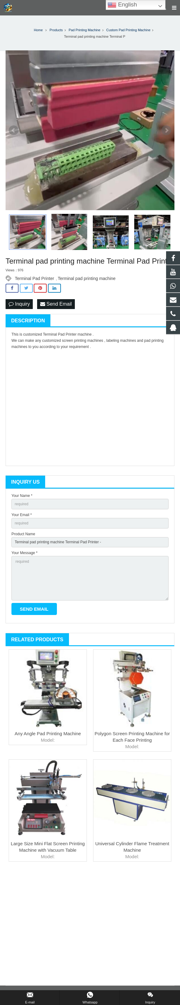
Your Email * (21, 515)
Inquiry (19, 304)
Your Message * (24, 553)
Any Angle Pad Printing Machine (48, 733)
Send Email (56, 304)
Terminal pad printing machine (87, 278)
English (122, 5)
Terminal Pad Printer (34, 278)
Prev (14, 130)
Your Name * (21, 496)
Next (166, 130)
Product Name (23, 534)
